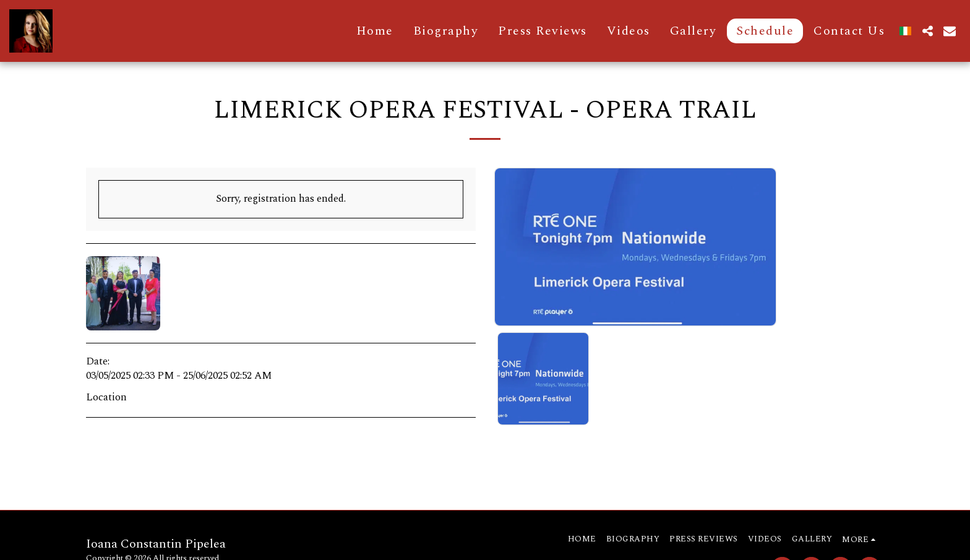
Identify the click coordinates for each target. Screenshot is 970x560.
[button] (927, 31)
